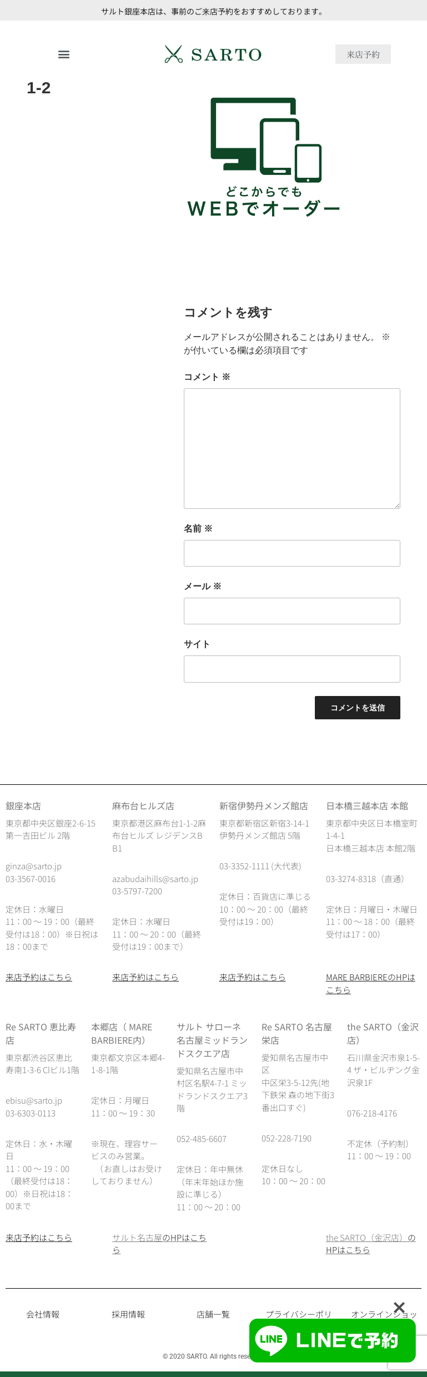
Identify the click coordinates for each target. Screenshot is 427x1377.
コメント (207, 377)
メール (203, 586)
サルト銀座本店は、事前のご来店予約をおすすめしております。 (213, 11)
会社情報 (42, 1314)
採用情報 (128, 1314)
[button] (64, 54)
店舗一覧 (213, 1314)
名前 (198, 528)
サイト (197, 644)
